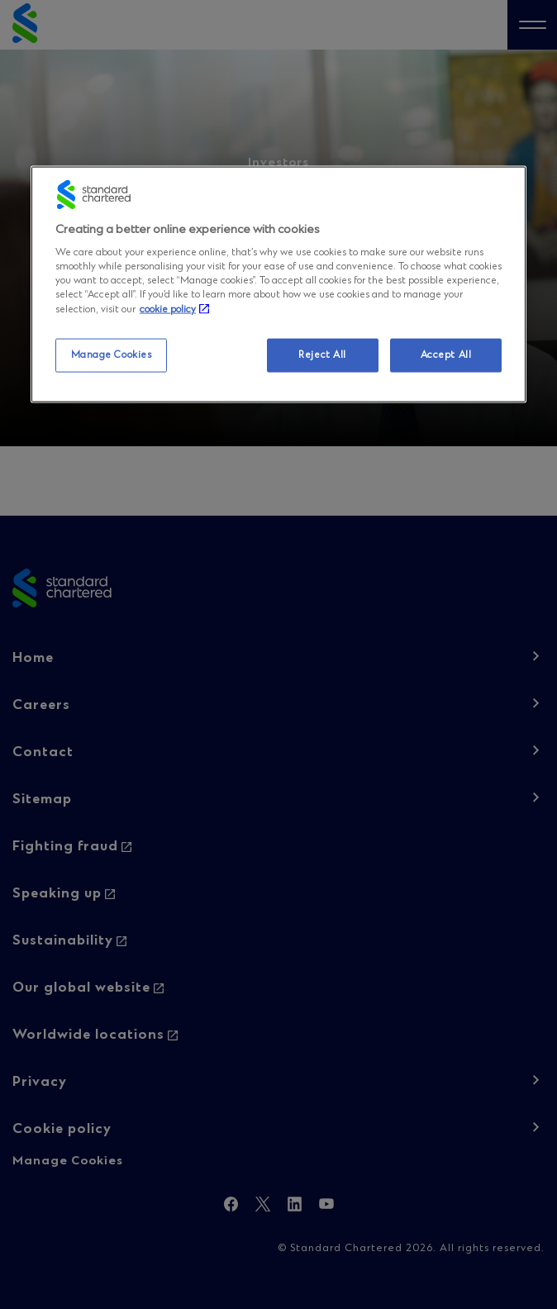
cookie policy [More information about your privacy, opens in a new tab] (168, 310)
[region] (278, 284)
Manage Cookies (111, 354)
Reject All (322, 354)
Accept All (446, 354)
